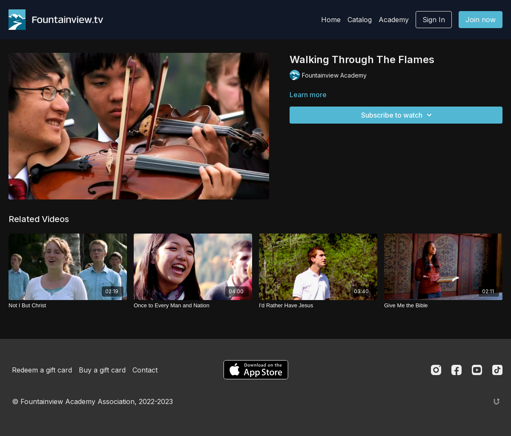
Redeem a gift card (42, 370)
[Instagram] (436, 370)
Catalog (359, 19)
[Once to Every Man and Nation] (193, 305)
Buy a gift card (102, 370)
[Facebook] (456, 370)
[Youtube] (477, 370)
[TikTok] (497, 370)
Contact (145, 370)
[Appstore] (255, 369)
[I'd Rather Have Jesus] (318, 305)
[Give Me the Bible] (443, 305)
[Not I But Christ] (68, 305)
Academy (394, 19)
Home (331, 19)
